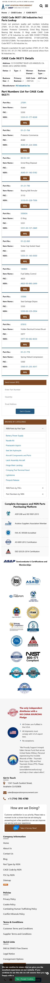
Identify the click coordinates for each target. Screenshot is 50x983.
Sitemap (8, 880)
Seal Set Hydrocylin (13, 450)
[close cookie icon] (47, 973)
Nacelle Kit (10, 440)
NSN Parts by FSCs (13, 488)
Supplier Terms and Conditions (17, 933)
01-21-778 (25, 352)
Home (6, 843)
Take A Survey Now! (25, 828)
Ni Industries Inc (23, 85)
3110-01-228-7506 (29, 200)
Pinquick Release (12, 480)
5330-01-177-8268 (29, 117)
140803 (24, 269)
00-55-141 (25, 158)
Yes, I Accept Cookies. (25, 979)
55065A (24, 213)
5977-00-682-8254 (29, 339)
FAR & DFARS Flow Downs (15, 948)
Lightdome (10, 475)
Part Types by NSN (11, 864)
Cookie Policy (9, 904)
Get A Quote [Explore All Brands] (25, 411)
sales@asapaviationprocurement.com (23, 792)
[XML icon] (5, 884)
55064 (23, 296)
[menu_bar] (46, 5)
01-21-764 (25, 130)
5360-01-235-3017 (29, 366)
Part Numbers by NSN (15, 494)
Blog (5, 859)
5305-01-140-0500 (29, 255)
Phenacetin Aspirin (13, 445)
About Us (7, 848)
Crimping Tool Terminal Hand (17, 470)
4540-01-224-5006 (29, 145)
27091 (23, 102)
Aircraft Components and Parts (18, 455)
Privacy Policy (9, 899)
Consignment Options (13, 959)
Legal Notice (9, 953)
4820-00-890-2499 (29, 283)
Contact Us (8, 853)
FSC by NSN (9, 875)
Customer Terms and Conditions (18, 928)
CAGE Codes (16, 12)
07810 (23, 324)
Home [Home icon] (4, 12)
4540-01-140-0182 (29, 172)
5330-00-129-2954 (29, 311)
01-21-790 (25, 185)
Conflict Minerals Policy (14, 913)
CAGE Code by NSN (12, 869)
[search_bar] (41, 5)
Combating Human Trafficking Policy (20, 908)
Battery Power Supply (14, 435)
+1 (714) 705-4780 (18, 798)
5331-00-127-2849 (29, 228)
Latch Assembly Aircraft (15, 460)
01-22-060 (25, 241)
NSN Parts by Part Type (15, 428)
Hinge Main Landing (14, 465)
